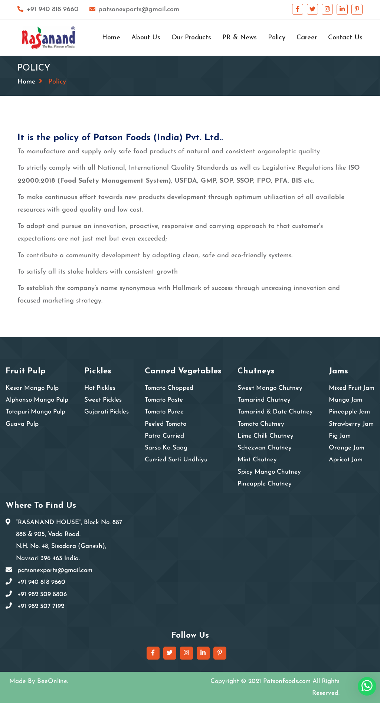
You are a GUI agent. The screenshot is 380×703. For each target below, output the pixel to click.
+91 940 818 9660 (47, 9)
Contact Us (345, 37)
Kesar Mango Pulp (32, 388)
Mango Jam (345, 400)
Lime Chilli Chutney (266, 436)
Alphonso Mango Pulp (37, 400)
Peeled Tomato (165, 424)
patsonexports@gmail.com (134, 9)
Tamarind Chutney (264, 400)
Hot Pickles (99, 388)
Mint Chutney (257, 460)
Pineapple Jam (349, 412)
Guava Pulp (22, 424)
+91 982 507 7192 (40, 606)
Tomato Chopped (169, 388)
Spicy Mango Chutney (269, 472)
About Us (145, 37)
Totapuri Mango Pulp (35, 412)
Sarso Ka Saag (166, 448)
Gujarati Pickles (106, 412)
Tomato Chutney (261, 424)
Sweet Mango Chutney (270, 388)
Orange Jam (346, 448)
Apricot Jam (346, 460)
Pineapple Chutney (265, 484)
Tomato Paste (164, 400)
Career (307, 37)
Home (111, 37)
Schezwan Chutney (265, 448)
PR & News (239, 37)
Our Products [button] (191, 37)
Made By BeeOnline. (38, 681)
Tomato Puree (164, 412)
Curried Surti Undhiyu (176, 460)
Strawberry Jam (351, 424)
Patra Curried (164, 436)
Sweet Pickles (103, 400)
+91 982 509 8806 (42, 594)
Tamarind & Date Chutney (275, 412)
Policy (276, 37)
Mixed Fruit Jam (351, 388)
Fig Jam (340, 436)
